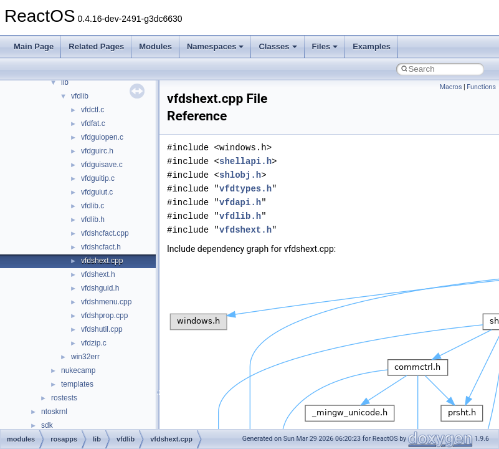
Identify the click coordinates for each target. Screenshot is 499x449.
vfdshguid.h (100, 288)
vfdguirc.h (97, 151)
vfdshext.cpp (102, 260)
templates (77, 384)
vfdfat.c (93, 123)
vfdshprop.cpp (104, 315)
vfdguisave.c (102, 164)
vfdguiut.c (97, 192)
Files (325, 46)
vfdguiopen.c (102, 137)
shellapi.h (245, 161)
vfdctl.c (92, 109)
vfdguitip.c (98, 178)
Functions (481, 87)
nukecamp (78, 370)
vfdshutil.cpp (102, 329)
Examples (372, 46)
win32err (85, 356)
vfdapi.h (240, 202)
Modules (155, 46)
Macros (451, 87)
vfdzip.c (94, 343)
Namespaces (215, 46)
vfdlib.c (92, 205)
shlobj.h (240, 175)
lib (65, 82)
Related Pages (96, 46)
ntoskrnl (54, 411)
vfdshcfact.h (101, 247)
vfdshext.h (98, 274)
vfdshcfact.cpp (105, 233)
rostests (64, 397)
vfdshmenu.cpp (106, 301)
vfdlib (79, 96)
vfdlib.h (93, 219)
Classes (278, 46)
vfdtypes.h (245, 189)
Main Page (34, 46)
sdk (47, 425)
